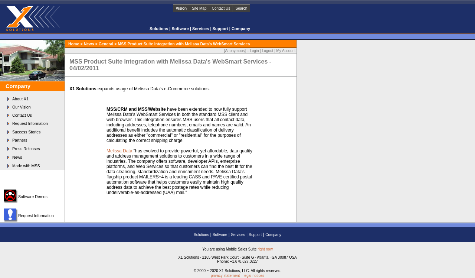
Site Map (199, 8)
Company (241, 28)
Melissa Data (119, 150)
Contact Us (221, 8)
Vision (181, 8)
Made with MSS (26, 166)
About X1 (20, 99)
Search (242, 8)
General (106, 44)
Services (201, 28)
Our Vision (21, 107)
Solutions (159, 28)
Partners (19, 140)
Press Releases (26, 148)
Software (180, 28)
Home (73, 44)
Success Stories (26, 132)
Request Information (30, 123)
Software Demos (33, 196)
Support (221, 28)
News (17, 157)
